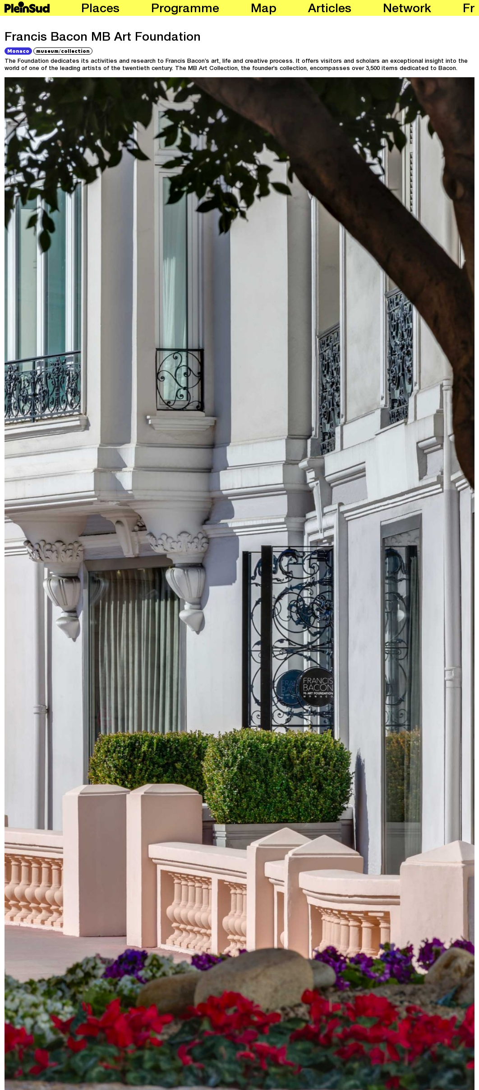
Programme (185, 10)
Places (100, 10)
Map (263, 10)
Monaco (18, 51)
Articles (329, 10)
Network (407, 10)
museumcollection (63, 50)
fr (468, 10)
